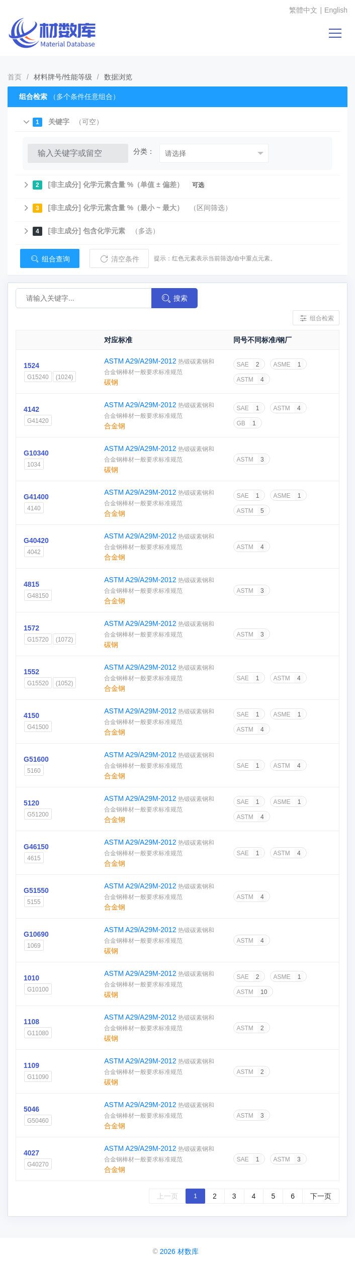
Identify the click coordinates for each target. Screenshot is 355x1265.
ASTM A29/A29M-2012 (141, 361)
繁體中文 (303, 10)
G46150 (36, 847)
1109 (31, 1065)
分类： (143, 151)
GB (247, 423)
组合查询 (50, 259)
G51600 (36, 759)
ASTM (251, 379)
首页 (15, 77)
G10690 (36, 934)
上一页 (167, 1196)
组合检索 (316, 318)
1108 (31, 1022)
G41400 (36, 497)
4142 (31, 409)
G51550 (36, 890)
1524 (31, 366)
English (335, 10)
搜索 (174, 298)
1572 (31, 628)
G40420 (36, 540)
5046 (31, 1109)
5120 (31, 803)
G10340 (36, 453)
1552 (31, 672)
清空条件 (119, 259)
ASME (288, 364)
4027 (31, 1153)
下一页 (320, 1196)
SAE (249, 364)
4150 (31, 715)
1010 (31, 978)
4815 (31, 584)
